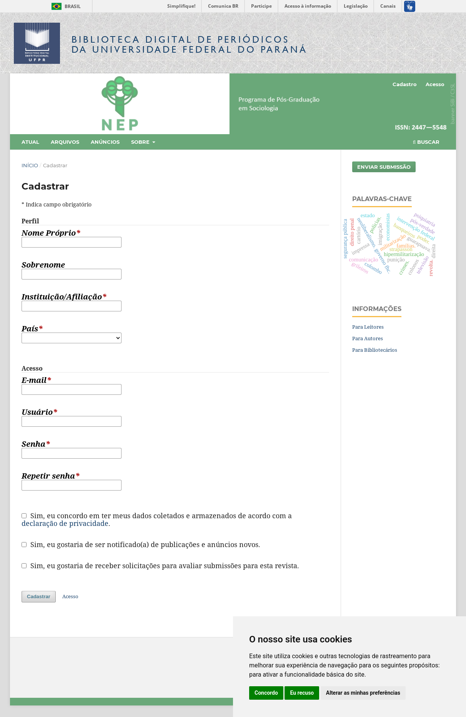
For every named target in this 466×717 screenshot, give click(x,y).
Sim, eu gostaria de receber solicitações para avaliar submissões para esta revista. (160, 565)
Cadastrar (38, 596)
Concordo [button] (266, 693)
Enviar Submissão (384, 167)
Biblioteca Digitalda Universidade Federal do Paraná (190, 44)
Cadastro (405, 84)
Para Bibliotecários (374, 349)
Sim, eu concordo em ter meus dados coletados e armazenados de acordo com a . (157, 519)
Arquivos (65, 142)
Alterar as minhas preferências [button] (363, 693)
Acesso (435, 84)
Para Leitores (368, 326)
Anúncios (105, 142)
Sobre (141, 142)
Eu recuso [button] (302, 693)
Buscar (426, 142)
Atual (30, 142)
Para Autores (367, 338)
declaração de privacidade (65, 523)
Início (30, 165)
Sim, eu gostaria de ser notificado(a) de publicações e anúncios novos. (141, 544)
